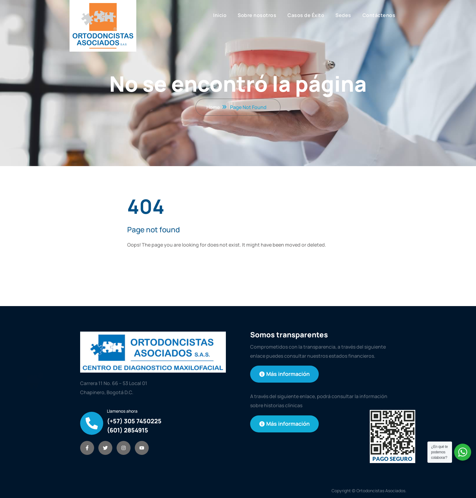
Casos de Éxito (305, 15)
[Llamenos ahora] (91, 423)
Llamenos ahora (122, 411)
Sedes (343, 15)
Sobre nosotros (257, 15)
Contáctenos (379, 15)
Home (213, 107)
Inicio (219, 15)
